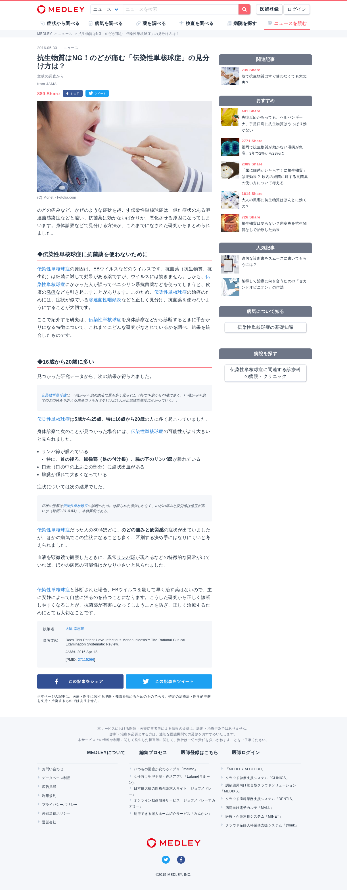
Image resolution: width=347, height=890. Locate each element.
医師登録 (269, 9)
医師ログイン (246, 752)
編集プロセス (153, 752)
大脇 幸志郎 (75, 629)
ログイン (296, 9)
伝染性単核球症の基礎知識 (265, 327)
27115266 (86, 660)
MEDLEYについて (106, 752)
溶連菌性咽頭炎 (105, 299)
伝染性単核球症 (53, 268)
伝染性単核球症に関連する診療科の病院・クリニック (265, 373)
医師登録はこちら (199, 752)
